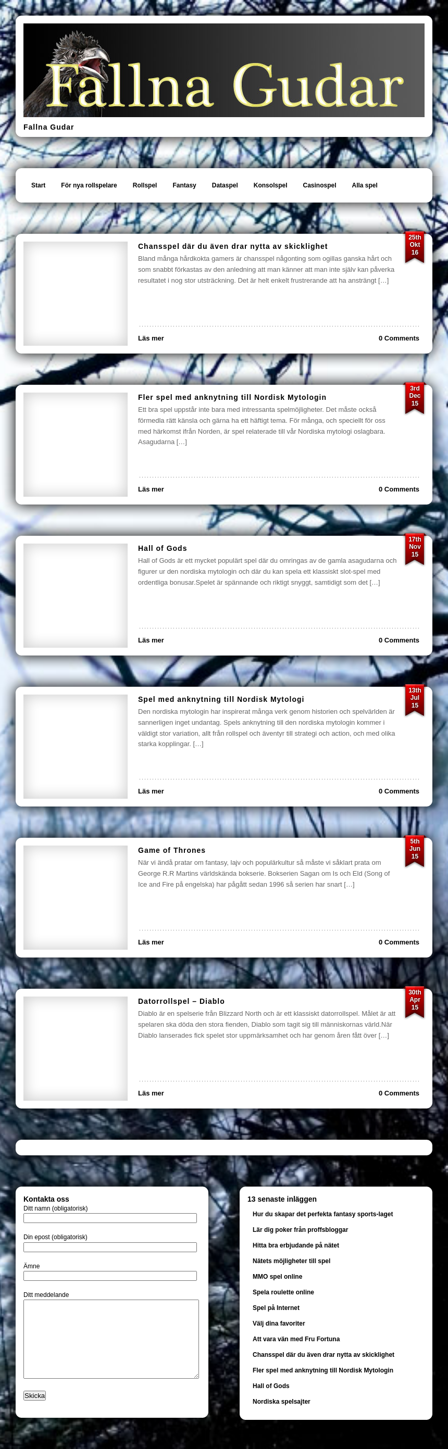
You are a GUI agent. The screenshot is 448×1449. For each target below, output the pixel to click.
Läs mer (151, 338)
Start (38, 185)
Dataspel (225, 185)
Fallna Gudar (48, 127)
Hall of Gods (162, 548)
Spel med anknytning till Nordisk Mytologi (221, 699)
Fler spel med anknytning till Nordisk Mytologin (232, 397)
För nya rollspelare (89, 185)
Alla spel (365, 185)
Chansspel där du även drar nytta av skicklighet (233, 246)
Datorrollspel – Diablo (181, 1001)
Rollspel (145, 185)
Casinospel (319, 185)
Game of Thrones (172, 850)
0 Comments (399, 338)
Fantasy (184, 185)
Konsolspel (271, 185)
